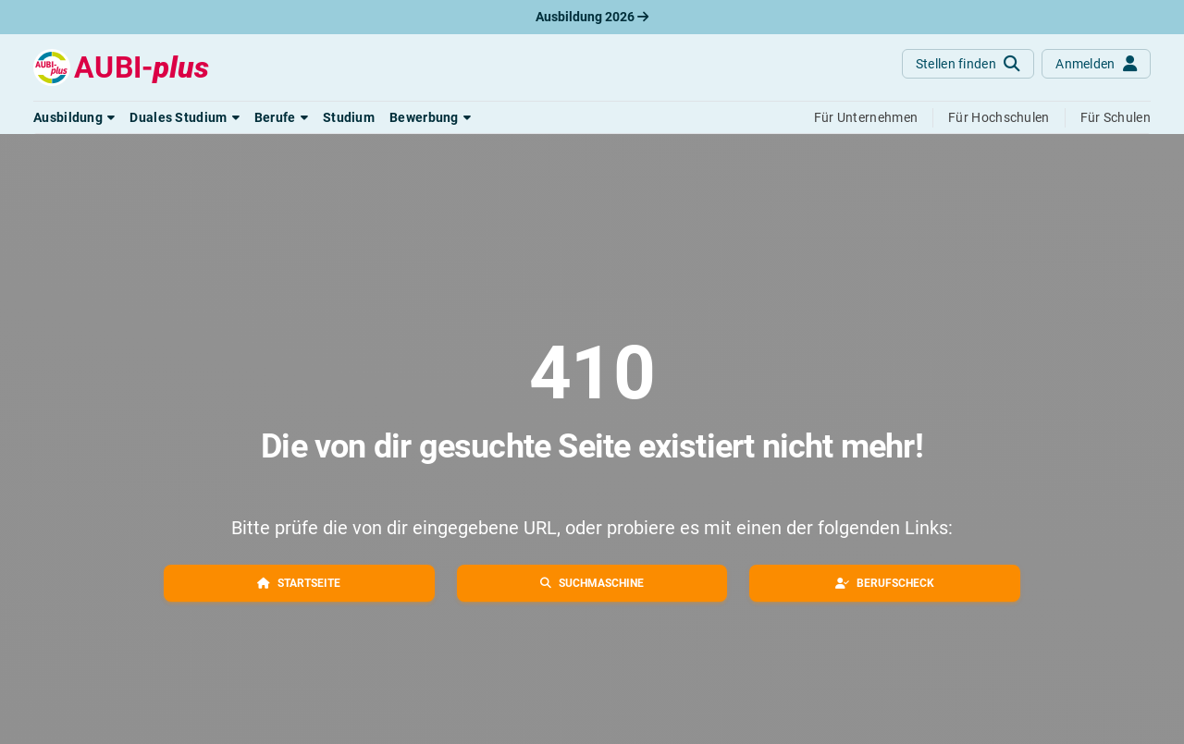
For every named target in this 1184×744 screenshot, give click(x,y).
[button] (74, 117)
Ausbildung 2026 (592, 16)
